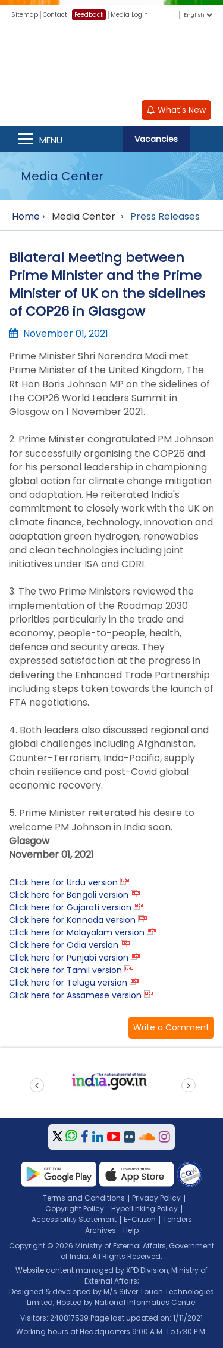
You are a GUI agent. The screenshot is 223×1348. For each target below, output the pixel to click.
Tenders (177, 1219)
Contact (55, 14)
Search (206, 139)
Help (131, 1230)
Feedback (88, 14)
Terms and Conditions (84, 1198)
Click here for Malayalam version (77, 932)
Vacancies (156, 139)
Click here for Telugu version (68, 983)
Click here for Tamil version (65, 970)
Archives (100, 1230)
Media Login (129, 14)
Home (26, 216)
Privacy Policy (156, 1198)
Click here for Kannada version (72, 920)
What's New (176, 110)
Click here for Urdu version (63, 882)
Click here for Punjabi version (68, 958)
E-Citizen (140, 1219)
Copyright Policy (74, 1209)
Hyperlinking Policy (144, 1209)
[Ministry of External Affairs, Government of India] (112, 59)
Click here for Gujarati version (70, 907)
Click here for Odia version (63, 945)
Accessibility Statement (74, 1219)
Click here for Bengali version (68, 895)
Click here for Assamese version (75, 995)
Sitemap (24, 14)
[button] (171, 1028)
